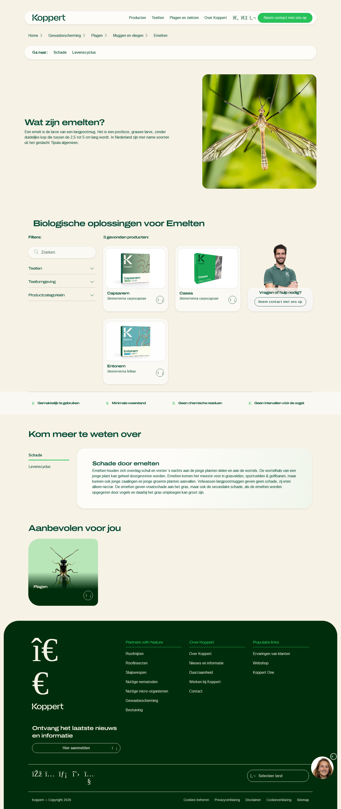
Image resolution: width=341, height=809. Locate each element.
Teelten (158, 18)
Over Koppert (215, 18)
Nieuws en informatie (206, 663)
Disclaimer (253, 800)
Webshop (260, 663)
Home (33, 36)
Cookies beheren (196, 800)
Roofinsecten (137, 663)
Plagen (97, 36)
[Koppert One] (244, 18)
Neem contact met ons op (285, 18)
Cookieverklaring (279, 800)
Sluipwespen (136, 672)
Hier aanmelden (90, 748)
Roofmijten (135, 654)
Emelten (160, 36)
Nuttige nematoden (142, 682)
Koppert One (263, 672)
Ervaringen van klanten (271, 654)
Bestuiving (134, 710)
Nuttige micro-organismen (147, 691)
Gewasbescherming (64, 36)
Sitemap (303, 800)
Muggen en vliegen (128, 36)
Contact (196, 691)
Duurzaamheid (201, 672)
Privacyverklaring (227, 800)
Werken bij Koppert (205, 682)
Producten (137, 18)
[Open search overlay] (235, 18)
